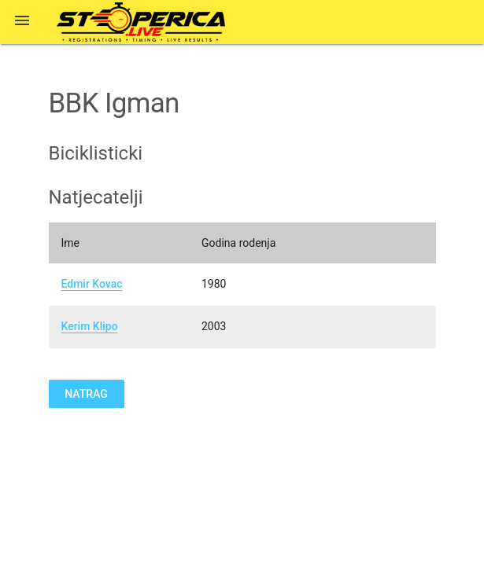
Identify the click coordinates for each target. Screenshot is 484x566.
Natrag (86, 394)
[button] (22, 22)
